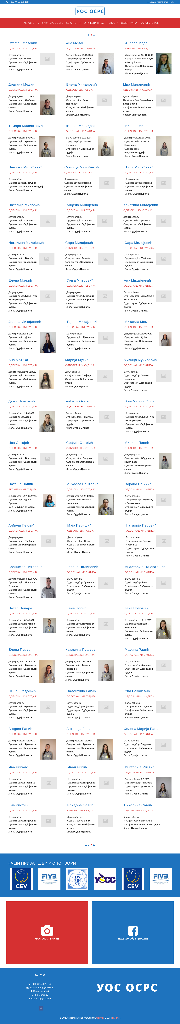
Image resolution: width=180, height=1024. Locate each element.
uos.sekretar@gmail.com (162, 1)
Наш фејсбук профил (133, 932)
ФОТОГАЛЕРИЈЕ (47, 932)
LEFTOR (116, 1017)
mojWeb (100, 1017)
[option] (21, 879)
